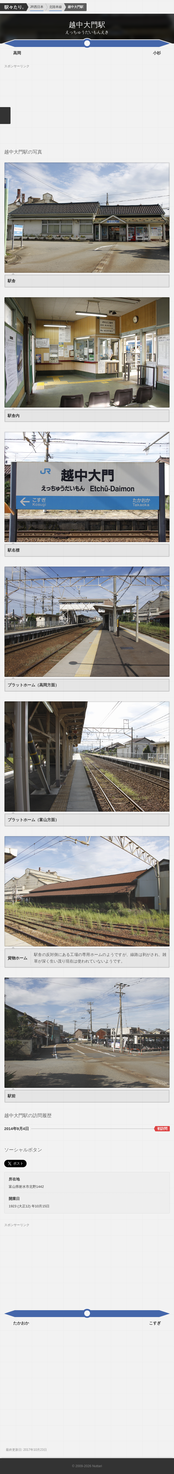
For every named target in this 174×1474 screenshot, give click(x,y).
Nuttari (97, 1466)
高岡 (17, 53)
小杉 (157, 53)
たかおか (21, 1323)
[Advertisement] (87, 105)
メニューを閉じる (5, 115)
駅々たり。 (13, 7)
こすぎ (155, 1323)
